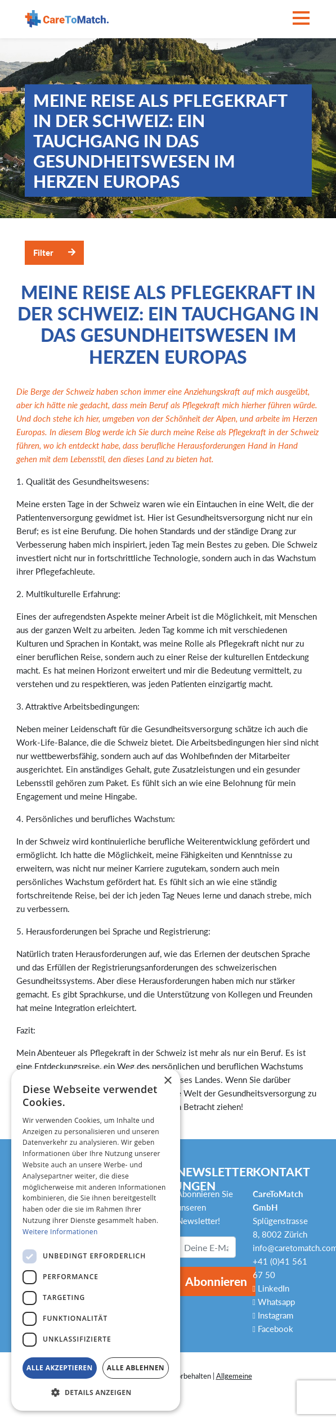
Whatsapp (274, 1302)
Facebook (273, 1329)
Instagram (273, 1315)
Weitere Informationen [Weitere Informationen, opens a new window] (60, 1231)
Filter (43, 252)
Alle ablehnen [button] (135, 1368)
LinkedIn (271, 1288)
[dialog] (95, 1240)
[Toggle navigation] (301, 18)
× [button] (167, 1081)
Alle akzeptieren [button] (59, 1368)
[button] (96, 1393)
